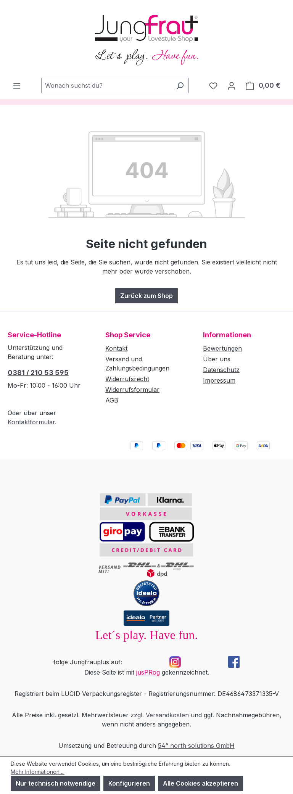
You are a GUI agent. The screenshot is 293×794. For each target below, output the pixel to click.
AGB (111, 400)
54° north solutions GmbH (196, 745)
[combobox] (106, 85)
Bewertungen (222, 348)
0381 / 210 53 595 (38, 373)
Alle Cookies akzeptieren (200, 783)
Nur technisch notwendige (55, 783)
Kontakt (116, 348)
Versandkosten (167, 715)
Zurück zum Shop (146, 296)
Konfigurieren (129, 783)
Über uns (216, 359)
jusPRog (148, 672)
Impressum (219, 380)
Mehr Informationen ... (37, 771)
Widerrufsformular (132, 389)
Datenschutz (221, 370)
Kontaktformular (31, 422)
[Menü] (17, 85)
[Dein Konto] (231, 85)
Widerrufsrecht (127, 379)
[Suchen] (180, 85)
